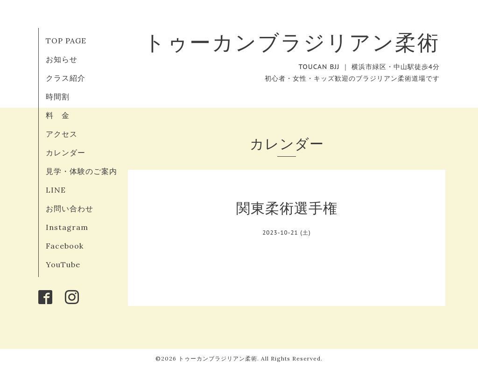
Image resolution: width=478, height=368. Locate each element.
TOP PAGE (66, 40)
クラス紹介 (65, 78)
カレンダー (65, 152)
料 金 (58, 115)
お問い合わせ (69, 208)
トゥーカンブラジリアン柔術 (292, 42)
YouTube (63, 264)
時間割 (58, 96)
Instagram (67, 227)
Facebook (65, 245)
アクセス (61, 134)
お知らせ (61, 59)
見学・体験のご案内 (81, 171)
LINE (56, 189)
